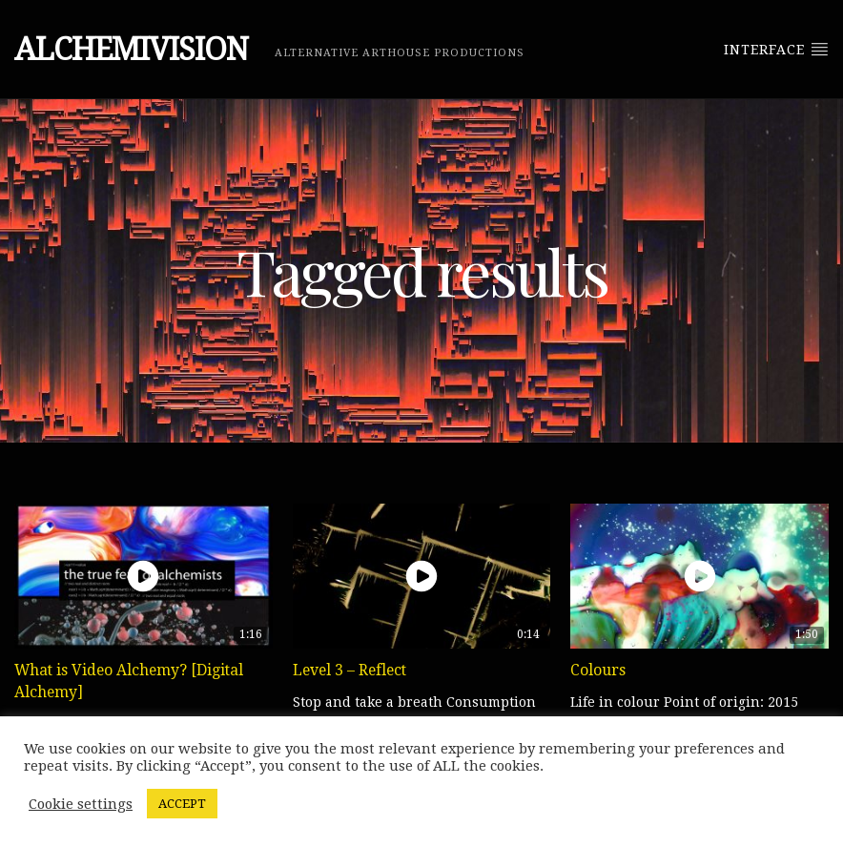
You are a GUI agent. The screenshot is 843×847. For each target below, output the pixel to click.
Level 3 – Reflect (349, 670)
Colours (598, 670)
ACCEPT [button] (182, 803)
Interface (776, 48)
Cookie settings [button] (81, 804)
